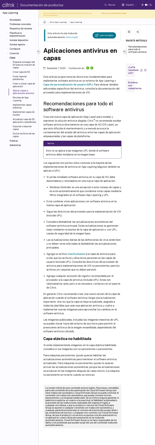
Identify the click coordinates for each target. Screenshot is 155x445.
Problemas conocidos (20, 24)
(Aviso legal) (72, 37)
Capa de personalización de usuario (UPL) (68, 84)
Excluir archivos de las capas (24, 135)
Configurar (15, 49)
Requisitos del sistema (21, 28)
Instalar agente (17, 44)
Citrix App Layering (58, 22)
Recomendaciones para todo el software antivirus (137, 50)
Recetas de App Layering (20, 99)
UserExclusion (76, 254)
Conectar (14, 53)
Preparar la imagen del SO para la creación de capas (24, 65)
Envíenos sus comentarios (135, 85)
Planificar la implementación (17, 34)
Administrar (15, 145)
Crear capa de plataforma (20, 78)
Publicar (14, 141)
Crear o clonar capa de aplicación (24, 85)
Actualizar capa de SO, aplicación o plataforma (24, 120)
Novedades (15, 20)
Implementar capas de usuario (24, 113)
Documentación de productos (41, 5)
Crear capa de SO (21, 72)
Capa (12, 57)
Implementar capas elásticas (22, 106)
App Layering (76, 22)
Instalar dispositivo (19, 40)
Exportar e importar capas (22, 127)
